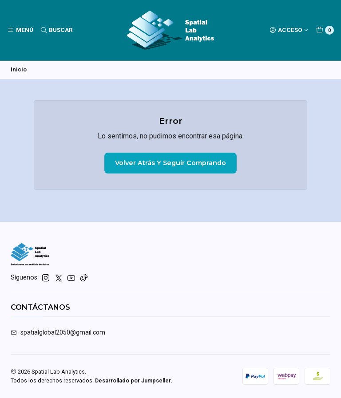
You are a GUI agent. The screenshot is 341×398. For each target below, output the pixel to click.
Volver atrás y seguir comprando (170, 163)
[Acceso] (289, 30)
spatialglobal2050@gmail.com (58, 332)
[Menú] (20, 30)
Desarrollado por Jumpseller (133, 380)
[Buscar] (56, 30)
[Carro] (325, 30)
